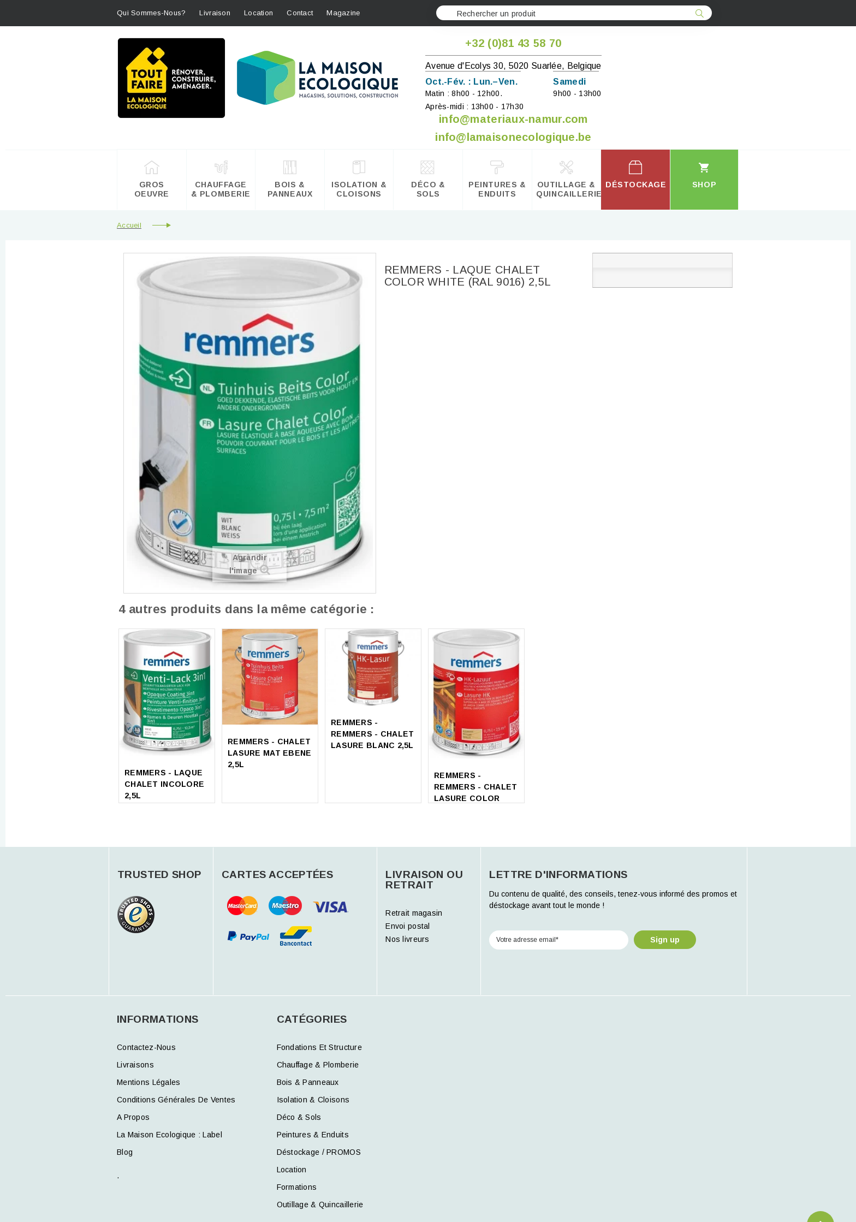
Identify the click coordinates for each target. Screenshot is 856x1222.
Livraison (214, 13)
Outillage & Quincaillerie (320, 1204)
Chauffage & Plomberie (318, 1064)
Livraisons (135, 1064)
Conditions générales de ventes (176, 1099)
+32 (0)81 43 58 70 (513, 43)
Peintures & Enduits (313, 1134)
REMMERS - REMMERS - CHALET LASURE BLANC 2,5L (372, 734)
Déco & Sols (299, 1117)
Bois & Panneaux (308, 1082)
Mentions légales (148, 1082)
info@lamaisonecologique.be (513, 137)
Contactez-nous (146, 1047)
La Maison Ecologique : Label (169, 1134)
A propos (133, 1117)
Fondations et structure (319, 1047)
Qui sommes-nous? (151, 13)
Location (258, 13)
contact (300, 13)
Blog (125, 1152)
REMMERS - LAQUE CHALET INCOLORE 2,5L (164, 784)
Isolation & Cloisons (313, 1099)
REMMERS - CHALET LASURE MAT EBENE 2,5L (269, 753)
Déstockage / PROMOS (319, 1152)
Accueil (129, 225)
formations (297, 1187)
